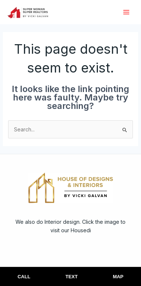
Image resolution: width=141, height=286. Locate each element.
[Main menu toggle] (126, 12)
